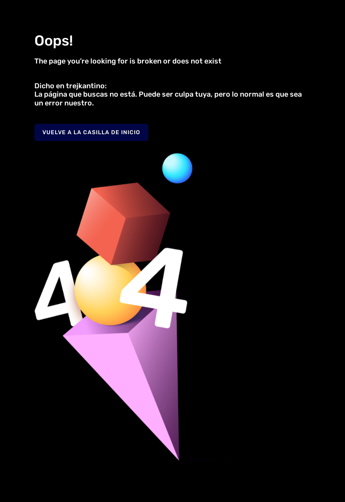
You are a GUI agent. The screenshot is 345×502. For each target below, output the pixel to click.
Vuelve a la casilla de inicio (91, 132)
